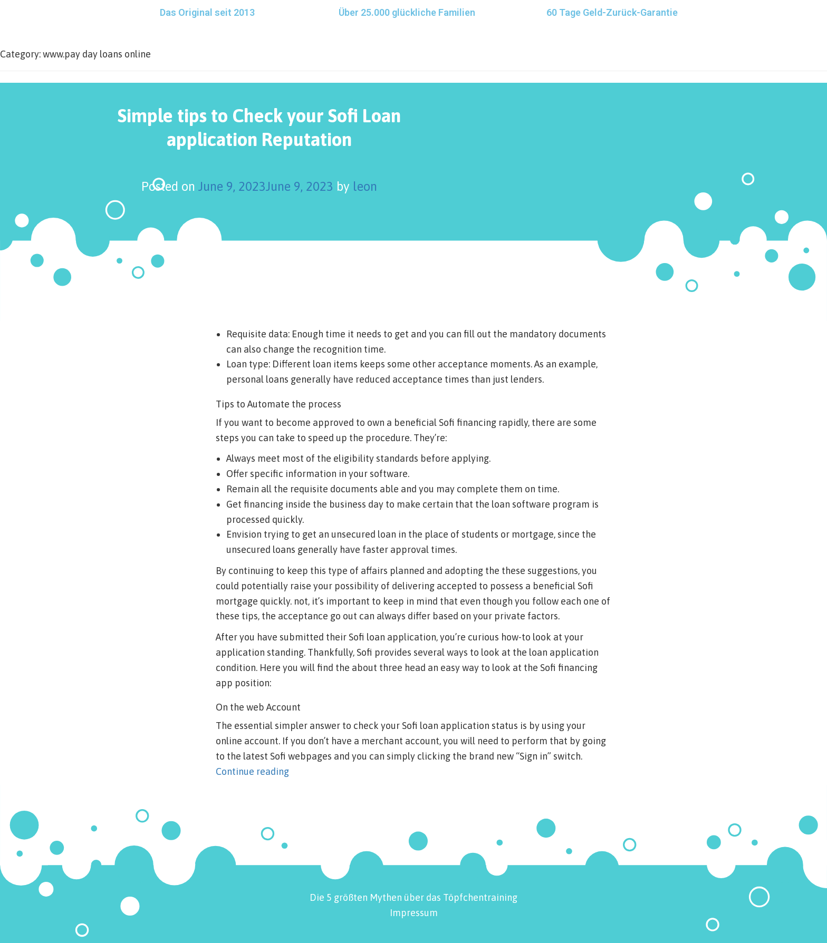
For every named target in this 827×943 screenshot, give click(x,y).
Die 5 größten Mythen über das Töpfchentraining (413, 897)
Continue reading (252, 771)
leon (365, 186)
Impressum (414, 912)
